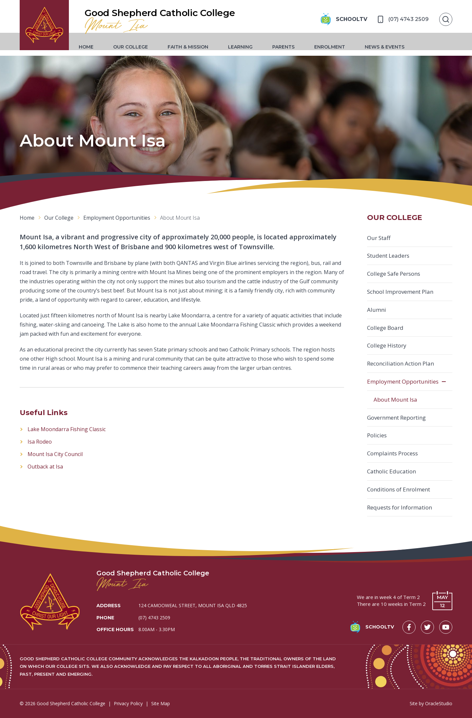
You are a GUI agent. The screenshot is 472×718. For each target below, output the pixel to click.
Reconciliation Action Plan (400, 363)
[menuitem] (92, 47)
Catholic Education (391, 471)
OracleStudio (438, 703)
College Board (385, 327)
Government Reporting (396, 417)
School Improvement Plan (400, 291)
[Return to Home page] (47, 28)
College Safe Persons (393, 273)
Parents (290, 47)
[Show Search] (445, 19)
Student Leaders (388, 255)
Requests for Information (399, 507)
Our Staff (378, 238)
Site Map (160, 703)
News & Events (391, 47)
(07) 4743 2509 (154, 617)
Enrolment (336, 47)
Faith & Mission (194, 47)
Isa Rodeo (40, 441)
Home (92, 47)
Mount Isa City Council (55, 454)
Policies (377, 435)
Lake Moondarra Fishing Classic (67, 429)
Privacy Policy (128, 703)
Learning (247, 47)
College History (386, 345)
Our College (137, 47)
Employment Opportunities (403, 381)
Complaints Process (392, 453)
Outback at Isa (45, 466)
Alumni (376, 309)
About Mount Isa (395, 399)
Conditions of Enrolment (398, 489)
